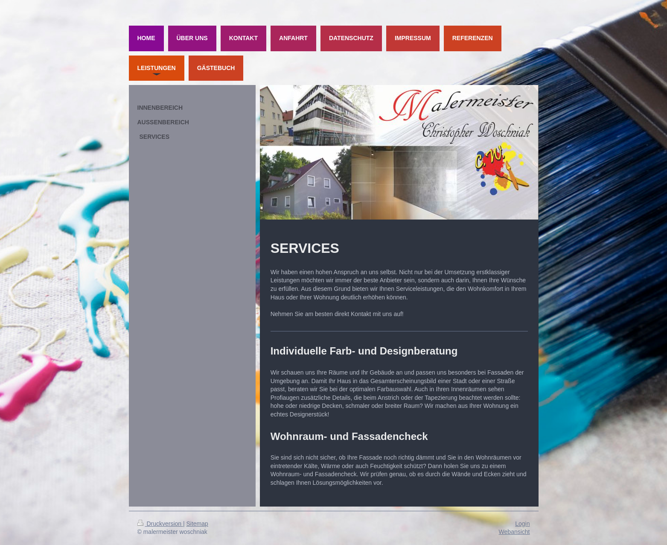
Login (522, 523)
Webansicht (514, 531)
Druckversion (160, 523)
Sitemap (197, 523)
